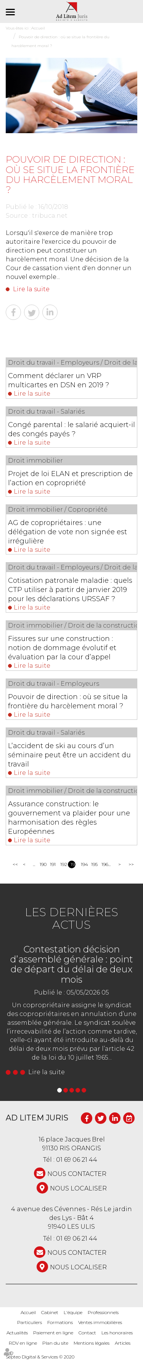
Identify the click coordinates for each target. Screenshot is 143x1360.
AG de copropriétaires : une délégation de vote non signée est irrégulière (67, 532)
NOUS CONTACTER (76, 1173)
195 (93, 864)
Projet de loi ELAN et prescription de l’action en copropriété (70, 478)
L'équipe (73, 1312)
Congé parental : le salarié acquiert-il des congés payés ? (71, 429)
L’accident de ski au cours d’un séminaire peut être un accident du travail (69, 755)
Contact (87, 1333)
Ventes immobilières (100, 1322)
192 (62, 864)
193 (73, 864)
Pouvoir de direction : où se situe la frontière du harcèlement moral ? (68, 701)
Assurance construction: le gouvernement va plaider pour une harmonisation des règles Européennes (69, 818)
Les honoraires (117, 1333)
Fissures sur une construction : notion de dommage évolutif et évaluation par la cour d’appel (62, 647)
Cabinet (49, 1312)
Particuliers (29, 1322)
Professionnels (103, 1312)
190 (42, 864)
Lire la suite (31, 289)
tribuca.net (49, 215)
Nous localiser (78, 1188)
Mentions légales (91, 1343)
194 (83, 864)
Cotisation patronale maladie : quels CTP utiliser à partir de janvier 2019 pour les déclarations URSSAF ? (70, 589)
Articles (122, 1343)
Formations (60, 1322)
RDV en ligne (23, 1343)
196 (103, 864)
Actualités (17, 1333)
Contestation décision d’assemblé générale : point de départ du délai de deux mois (71, 964)
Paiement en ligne (53, 1333)
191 (52, 864)
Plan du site (55, 1343)
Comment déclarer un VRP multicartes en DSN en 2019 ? (58, 380)
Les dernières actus (71, 918)
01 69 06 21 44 (76, 1159)
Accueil (28, 1312)
